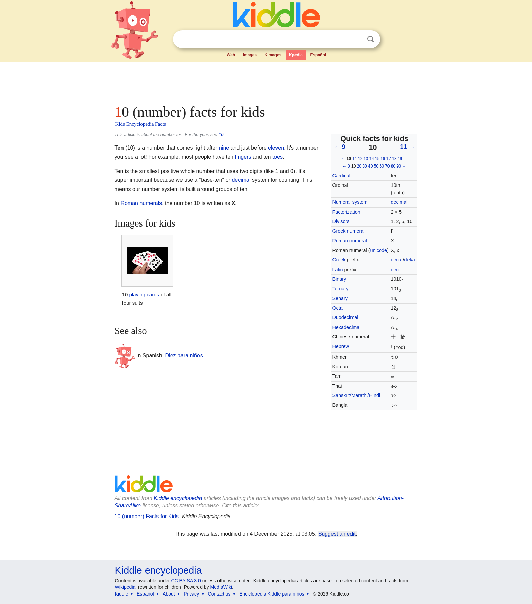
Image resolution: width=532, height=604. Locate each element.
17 (388, 158)
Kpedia (296, 55)
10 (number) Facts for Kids (147, 516)
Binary (339, 279)
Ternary (340, 288)
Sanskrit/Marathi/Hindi (356, 395)
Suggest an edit (337, 534)
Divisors (340, 221)
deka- (410, 259)
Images (250, 55)
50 (376, 166)
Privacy (191, 594)
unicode (378, 250)
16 (383, 158)
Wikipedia (125, 587)
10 (220, 134)
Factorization (346, 212)
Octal (338, 308)
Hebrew (340, 346)
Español (318, 55)
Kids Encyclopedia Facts (140, 124)
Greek (338, 259)
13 (366, 158)
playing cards (144, 294)
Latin (337, 269)
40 (370, 166)
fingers (243, 157)
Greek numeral (348, 231)
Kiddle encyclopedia (158, 570)
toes (277, 157)
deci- (396, 269)
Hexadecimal (346, 327)
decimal (399, 202)
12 (360, 158)
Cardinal (341, 175)
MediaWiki (221, 587)
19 (400, 158)
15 (377, 158)
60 (381, 166)
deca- (397, 259)
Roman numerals (141, 203)
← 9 (339, 146)
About (169, 594)
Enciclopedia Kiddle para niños (271, 594)
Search (370, 39)
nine (224, 148)
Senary (340, 298)
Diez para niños (184, 355)
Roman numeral (349, 240)
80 (393, 166)
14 (371, 158)
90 (399, 166)
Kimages (272, 55)
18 (394, 158)
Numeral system (349, 202)
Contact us (219, 594)
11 (354, 158)
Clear (356, 39)
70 (387, 166)
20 (359, 166)
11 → (407, 146)
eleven (276, 148)
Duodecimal (345, 317)
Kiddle (121, 594)
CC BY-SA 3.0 (186, 580)
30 (364, 166)
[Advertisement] (266, 81)
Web (231, 55)
